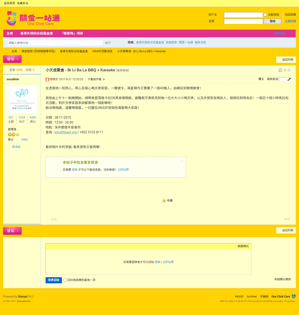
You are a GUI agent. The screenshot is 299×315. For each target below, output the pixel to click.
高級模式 (243, 246)
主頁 (10, 33)
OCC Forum (5, 51)
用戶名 (212, 14)
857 (11, 117)
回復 (54, 219)
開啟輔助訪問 (289, 3)
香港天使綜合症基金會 (36, 33)
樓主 (261, 79)
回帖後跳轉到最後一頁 (79, 280)
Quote (71, 246)
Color (54, 246)
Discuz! (22, 296)
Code (77, 246)
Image (59, 246)
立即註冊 (290, 21)
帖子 (108, 43)
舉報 (287, 219)
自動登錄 (271, 14)
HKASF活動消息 (103, 51)
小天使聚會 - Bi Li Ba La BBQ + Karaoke (141, 51)
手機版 (264, 296)
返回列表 (287, 59)
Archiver (252, 296)
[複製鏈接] (122, 70)
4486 (33, 117)
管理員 (12, 129)
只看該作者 (95, 79)
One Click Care (280, 296)
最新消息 (200, 42)
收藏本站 (22, 3)
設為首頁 (9, 3)
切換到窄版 (293, 3)
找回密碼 (290, 14)
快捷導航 (279, 33)
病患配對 (171, 42)
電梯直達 (272, 79)
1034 (22, 117)
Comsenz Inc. (24, 301)
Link (65, 246)
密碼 (211, 21)
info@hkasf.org (65, 132)
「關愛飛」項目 (71, 33)
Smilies (83, 246)
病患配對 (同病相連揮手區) (38, 51)
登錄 (75, 169)
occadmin (13, 79)
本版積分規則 (282, 279)
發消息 (16, 147)
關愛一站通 (186, 42)
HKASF (239, 296)
